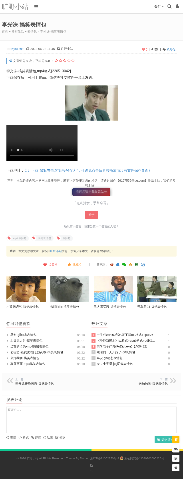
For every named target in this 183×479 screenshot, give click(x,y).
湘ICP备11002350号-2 (104, 458)
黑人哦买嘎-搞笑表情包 (110, 306)
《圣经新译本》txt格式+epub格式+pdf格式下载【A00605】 (125, 341)
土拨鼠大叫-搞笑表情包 (24, 340)
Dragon (85, 458)
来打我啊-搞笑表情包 (22, 358)
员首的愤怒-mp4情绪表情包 (27, 346)
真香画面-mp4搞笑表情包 (25, 364)
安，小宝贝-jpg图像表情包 (112, 364)
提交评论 (165, 439)
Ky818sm (17, 49)
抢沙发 (171, 49)
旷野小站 (15, 6)
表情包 (32, 31)
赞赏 (91, 215)
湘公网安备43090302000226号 (142, 458)
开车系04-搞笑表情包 (152, 306)
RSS (92, 468)
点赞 (49, 264)
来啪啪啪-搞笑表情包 (64, 306)
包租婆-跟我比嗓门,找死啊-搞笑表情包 (34, 352)
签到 (60, 437)
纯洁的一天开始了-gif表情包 (113, 352)
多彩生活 (18, 31)
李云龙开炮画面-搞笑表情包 (34, 383)
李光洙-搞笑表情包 (53, 31)
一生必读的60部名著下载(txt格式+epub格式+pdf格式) (125, 335)
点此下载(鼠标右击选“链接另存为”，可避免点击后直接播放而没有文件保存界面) (87, 170)
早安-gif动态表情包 (21, 335)
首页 (5, 31)
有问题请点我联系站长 (91, 191)
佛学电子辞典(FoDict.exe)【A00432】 (120, 347)
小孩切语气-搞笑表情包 (22, 306)
